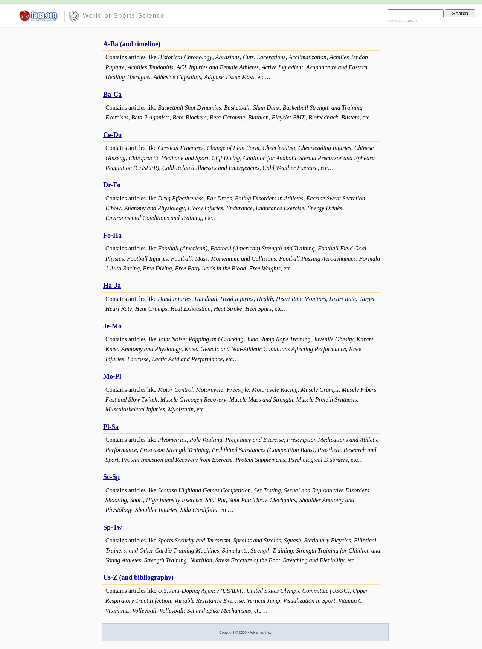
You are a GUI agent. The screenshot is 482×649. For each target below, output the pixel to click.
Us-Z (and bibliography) (138, 577)
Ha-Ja (112, 285)
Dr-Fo (111, 185)
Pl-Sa (111, 427)
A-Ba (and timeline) (131, 44)
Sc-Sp (111, 477)
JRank (412, 21)
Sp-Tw (112, 527)
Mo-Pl (112, 376)
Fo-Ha (112, 235)
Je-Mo (112, 326)
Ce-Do (112, 135)
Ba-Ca (112, 94)
